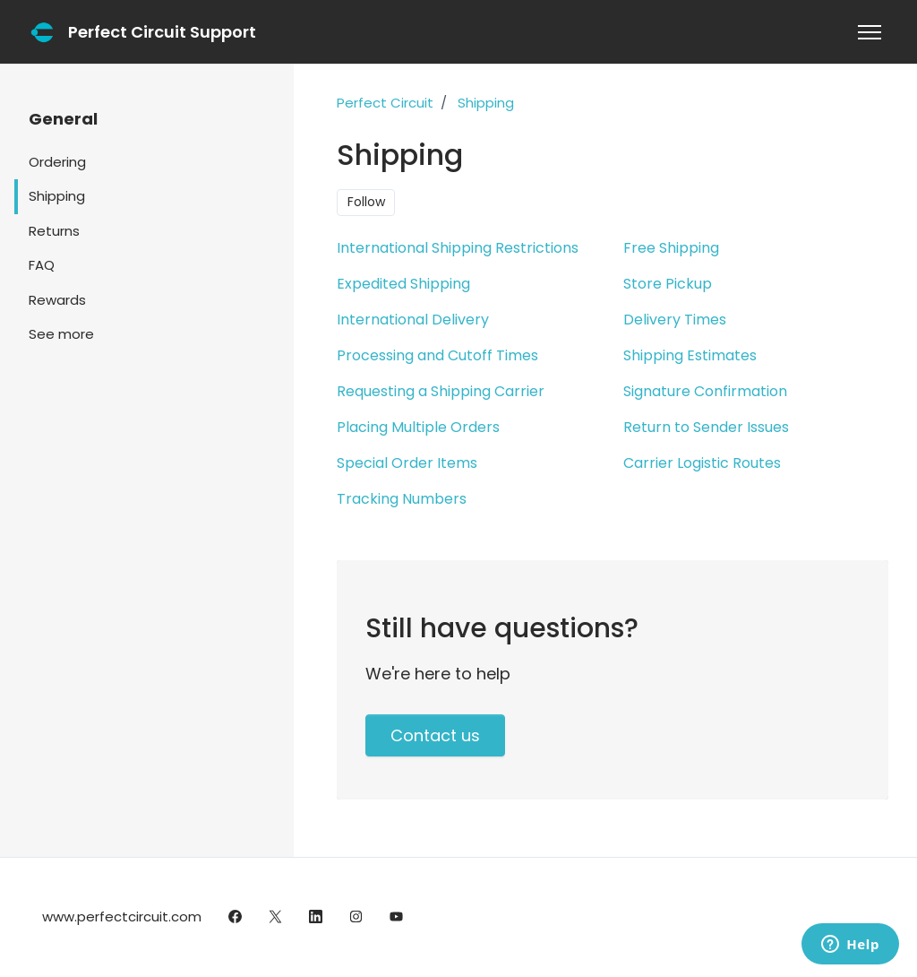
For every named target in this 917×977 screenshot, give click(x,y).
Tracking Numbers (402, 498)
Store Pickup (667, 283)
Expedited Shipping (403, 283)
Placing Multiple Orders (418, 427)
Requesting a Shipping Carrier (440, 391)
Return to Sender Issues (706, 427)
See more (61, 333)
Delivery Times (674, 319)
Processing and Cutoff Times (437, 355)
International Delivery (413, 319)
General (63, 119)
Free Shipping (671, 248)
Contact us (435, 735)
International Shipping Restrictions (457, 248)
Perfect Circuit (385, 102)
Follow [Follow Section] (366, 202)
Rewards (57, 299)
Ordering (57, 161)
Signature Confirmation (705, 391)
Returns (54, 230)
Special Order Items (407, 463)
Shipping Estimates (690, 355)
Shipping (486, 102)
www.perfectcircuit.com (121, 916)
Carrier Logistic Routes (702, 463)
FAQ (42, 264)
